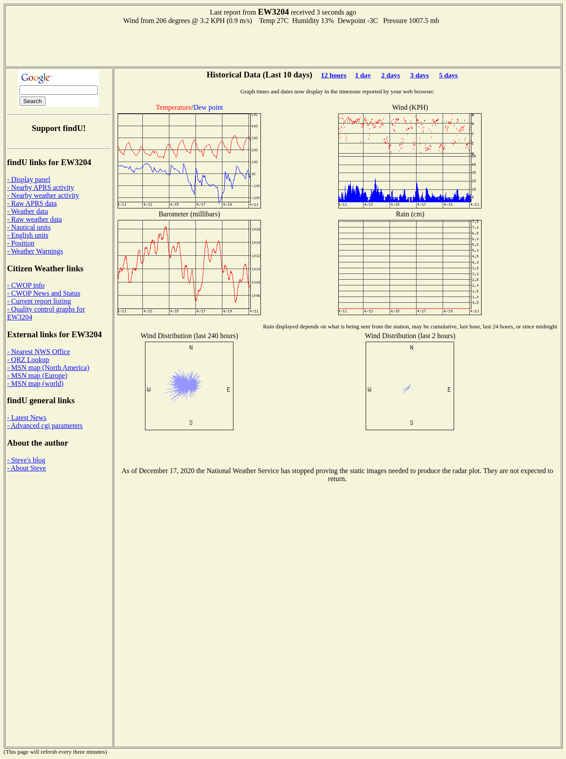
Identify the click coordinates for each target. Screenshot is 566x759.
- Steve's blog (26, 460)
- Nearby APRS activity (40, 187)
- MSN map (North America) (48, 367)
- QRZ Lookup (28, 359)
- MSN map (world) (35, 383)
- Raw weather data (34, 219)
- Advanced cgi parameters (45, 425)
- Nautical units (29, 227)
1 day (363, 75)
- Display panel (28, 179)
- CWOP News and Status (43, 293)
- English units (27, 235)
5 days (448, 75)
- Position (20, 243)
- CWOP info (26, 285)
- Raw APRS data (32, 203)
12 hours (334, 75)
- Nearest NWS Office (38, 351)
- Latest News (26, 417)
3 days (419, 75)
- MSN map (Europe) (37, 375)
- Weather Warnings (35, 251)
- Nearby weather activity (43, 195)
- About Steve (26, 468)
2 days (390, 75)
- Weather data (27, 211)
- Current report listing (39, 301)
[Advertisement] (283, 45)
